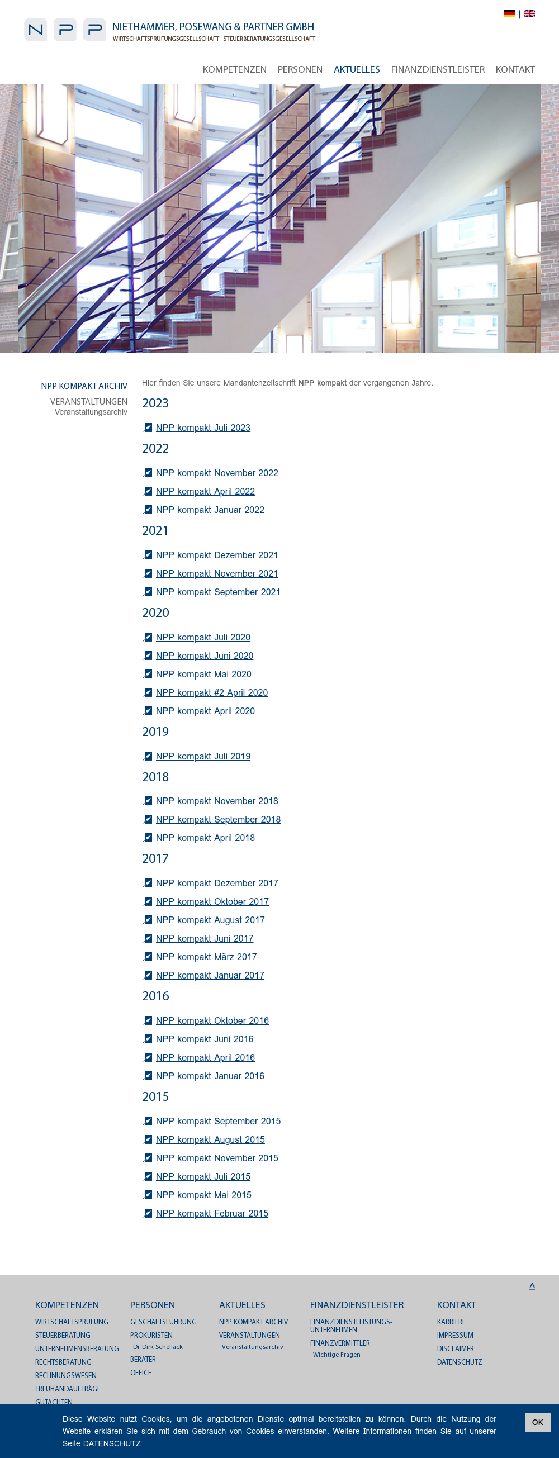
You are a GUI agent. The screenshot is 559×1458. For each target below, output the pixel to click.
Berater (143, 1360)
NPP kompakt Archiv (84, 386)
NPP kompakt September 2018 (218, 820)
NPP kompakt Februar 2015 (212, 1213)
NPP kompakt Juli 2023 (203, 428)
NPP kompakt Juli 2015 (203, 1177)
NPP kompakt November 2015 (217, 1158)
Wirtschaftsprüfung (71, 1322)
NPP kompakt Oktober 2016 (212, 1021)
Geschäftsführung (163, 1322)
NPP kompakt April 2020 (205, 711)
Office (140, 1373)
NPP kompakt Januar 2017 (210, 975)
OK (537, 1422)
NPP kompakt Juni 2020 (204, 656)
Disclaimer (455, 1349)
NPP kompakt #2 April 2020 (212, 693)
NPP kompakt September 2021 (218, 592)
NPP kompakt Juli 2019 (203, 756)
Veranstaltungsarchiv (91, 412)
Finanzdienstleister (438, 70)
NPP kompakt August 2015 (210, 1140)
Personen (300, 70)
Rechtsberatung (63, 1362)
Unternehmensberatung (77, 1349)
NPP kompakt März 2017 (206, 957)
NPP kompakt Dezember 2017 (217, 883)
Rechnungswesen (66, 1376)
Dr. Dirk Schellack (158, 1347)
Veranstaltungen (88, 402)
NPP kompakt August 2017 (210, 920)
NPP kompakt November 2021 (217, 574)
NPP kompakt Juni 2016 (204, 1039)
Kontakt (515, 70)
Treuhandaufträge (68, 1389)
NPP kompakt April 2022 (205, 491)
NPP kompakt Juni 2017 (204, 939)
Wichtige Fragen (337, 1355)
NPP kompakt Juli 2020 (203, 637)
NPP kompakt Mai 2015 (204, 1195)
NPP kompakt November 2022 (217, 473)
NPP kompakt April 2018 (205, 838)
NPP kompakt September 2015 (218, 1121)
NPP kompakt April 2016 (205, 1058)
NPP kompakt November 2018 (217, 801)
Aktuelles (357, 70)
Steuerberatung (63, 1336)
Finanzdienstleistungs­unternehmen (351, 1326)
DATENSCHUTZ (459, 1362)
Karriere (451, 1322)
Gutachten (54, 1403)
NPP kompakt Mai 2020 (204, 674)
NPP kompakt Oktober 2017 (212, 902)
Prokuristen (151, 1336)
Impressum (455, 1336)
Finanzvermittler (340, 1343)
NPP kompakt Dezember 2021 (217, 555)
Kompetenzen (235, 70)
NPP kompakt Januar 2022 (210, 510)
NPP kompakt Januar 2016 (210, 1076)
